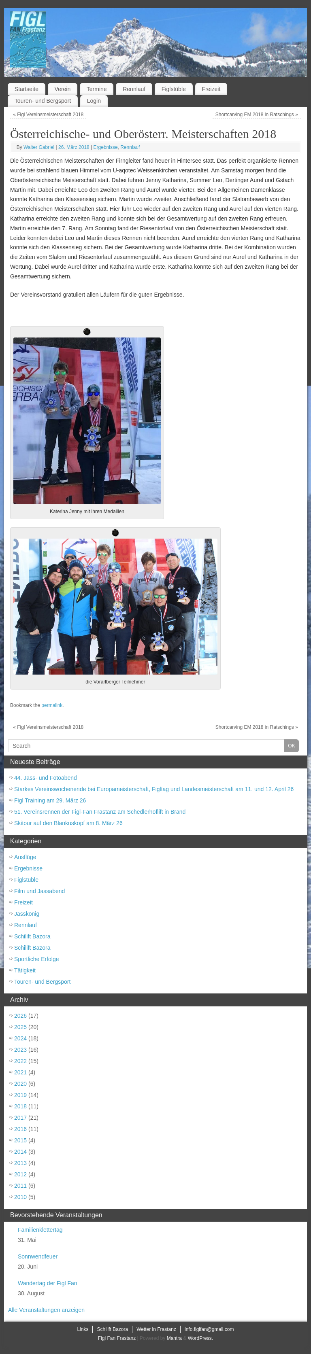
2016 (20, 1129)
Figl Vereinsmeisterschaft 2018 (48, 114)
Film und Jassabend (39, 891)
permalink (51, 705)
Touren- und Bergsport (43, 101)
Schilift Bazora (32, 936)
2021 (20, 1072)
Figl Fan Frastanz (117, 1338)
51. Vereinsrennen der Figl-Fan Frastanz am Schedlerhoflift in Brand (99, 812)
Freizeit (211, 89)
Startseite (26, 89)
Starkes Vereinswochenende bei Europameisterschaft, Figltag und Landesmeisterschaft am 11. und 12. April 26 (154, 789)
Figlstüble (174, 89)
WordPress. (200, 1338)
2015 (20, 1140)
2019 (20, 1095)
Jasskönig (26, 913)
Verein (63, 89)
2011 (20, 1185)
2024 (20, 1038)
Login (94, 101)
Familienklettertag (40, 1230)
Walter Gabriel (38, 147)
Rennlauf (134, 89)
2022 (20, 1061)
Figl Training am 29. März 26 (50, 800)
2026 (20, 1015)
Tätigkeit (25, 970)
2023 (20, 1049)
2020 (20, 1083)
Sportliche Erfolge (36, 959)
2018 (20, 1106)
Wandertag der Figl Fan (47, 1283)
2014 (20, 1151)
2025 (20, 1027)
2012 (20, 1174)
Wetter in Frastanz (156, 1329)
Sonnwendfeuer (38, 1256)
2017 (20, 1117)
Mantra (174, 1338)
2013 (20, 1163)
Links (82, 1329)
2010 (20, 1197)
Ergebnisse (106, 147)
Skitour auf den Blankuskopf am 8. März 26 (68, 823)
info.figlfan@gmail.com (209, 1329)
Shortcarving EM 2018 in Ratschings (256, 114)
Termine (97, 89)
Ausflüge (25, 857)
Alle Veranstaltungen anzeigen (46, 1310)
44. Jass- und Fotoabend (45, 778)
